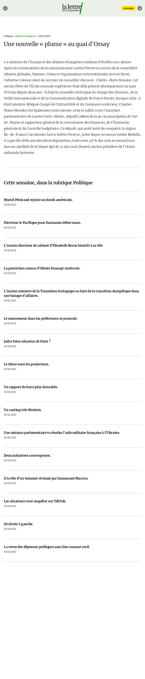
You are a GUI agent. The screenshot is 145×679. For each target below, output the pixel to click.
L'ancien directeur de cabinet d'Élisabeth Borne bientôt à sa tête (53, 245)
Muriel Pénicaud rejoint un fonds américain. (38, 200)
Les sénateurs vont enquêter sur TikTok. (35, 501)
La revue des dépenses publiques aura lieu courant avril (46, 547)
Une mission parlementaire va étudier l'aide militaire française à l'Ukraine (61, 433)
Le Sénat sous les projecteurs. (26, 364)
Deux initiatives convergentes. (27, 455)
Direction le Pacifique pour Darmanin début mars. (42, 223)
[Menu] (5, 8)
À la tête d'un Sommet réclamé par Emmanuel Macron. (46, 478)
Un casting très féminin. (23, 410)
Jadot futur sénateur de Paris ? (27, 341)
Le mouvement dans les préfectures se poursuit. (41, 318)
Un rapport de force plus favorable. (31, 387)
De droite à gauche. (18, 524)
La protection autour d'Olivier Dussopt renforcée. (42, 268)
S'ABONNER (128, 8)
